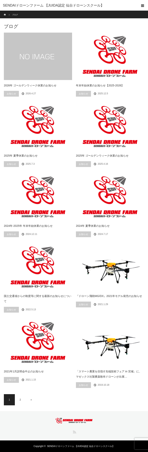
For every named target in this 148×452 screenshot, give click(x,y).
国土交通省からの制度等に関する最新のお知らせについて (37, 298)
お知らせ (11, 93)
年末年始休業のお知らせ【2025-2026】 (100, 85)
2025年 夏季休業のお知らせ (21, 155)
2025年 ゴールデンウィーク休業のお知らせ (102, 155)
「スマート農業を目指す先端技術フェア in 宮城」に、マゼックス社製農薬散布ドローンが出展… (109, 374)
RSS (74, 431)
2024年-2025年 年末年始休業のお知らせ (28, 225)
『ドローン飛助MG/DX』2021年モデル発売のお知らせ (109, 296)
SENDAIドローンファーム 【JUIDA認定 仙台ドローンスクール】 (80, 446)
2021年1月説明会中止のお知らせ (24, 371)
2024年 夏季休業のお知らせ (93, 225)
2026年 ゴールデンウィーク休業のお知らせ (30, 85)
